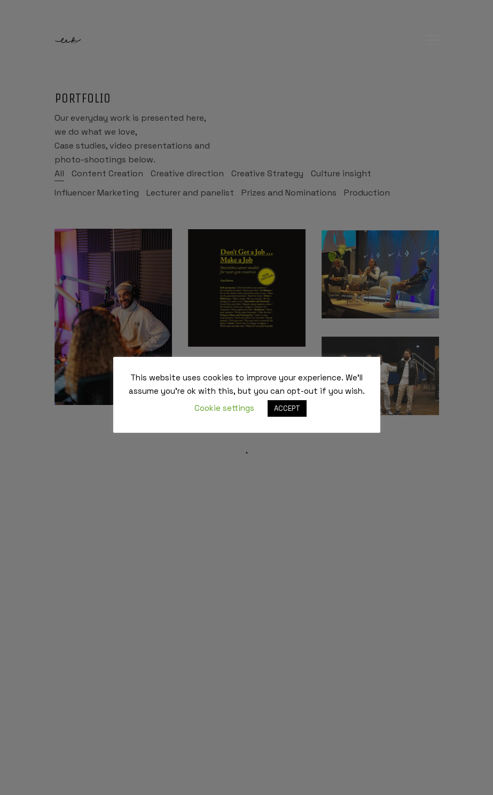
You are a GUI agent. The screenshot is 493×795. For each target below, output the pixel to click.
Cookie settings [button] (224, 408)
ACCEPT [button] (287, 408)
